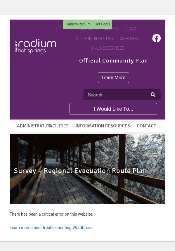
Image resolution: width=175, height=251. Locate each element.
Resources (117, 126)
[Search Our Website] (153, 95)
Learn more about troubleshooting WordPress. (51, 227)
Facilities (58, 126)
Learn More (113, 77)
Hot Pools (102, 24)
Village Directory (95, 38)
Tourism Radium (77, 24)
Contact (146, 126)
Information (89, 126)
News (130, 29)
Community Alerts (99, 29)
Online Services (107, 48)
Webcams (129, 38)
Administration (30, 126)
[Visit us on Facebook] (156, 40)
